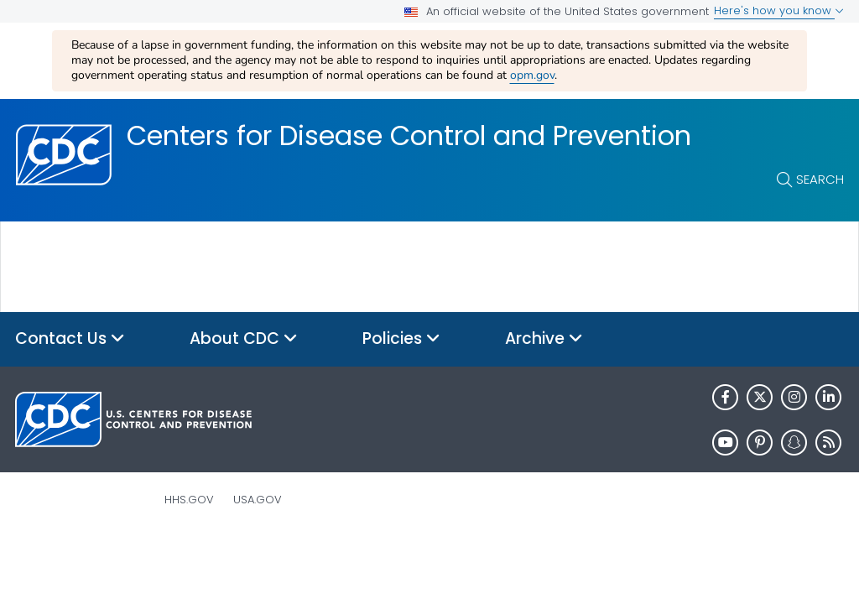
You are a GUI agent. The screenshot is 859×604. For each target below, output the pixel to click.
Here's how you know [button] (779, 10)
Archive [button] (544, 339)
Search (820, 179)
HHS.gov (189, 500)
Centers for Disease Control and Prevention (409, 135)
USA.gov (257, 500)
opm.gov (532, 75)
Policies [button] (401, 339)
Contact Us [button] (70, 339)
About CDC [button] (244, 339)
